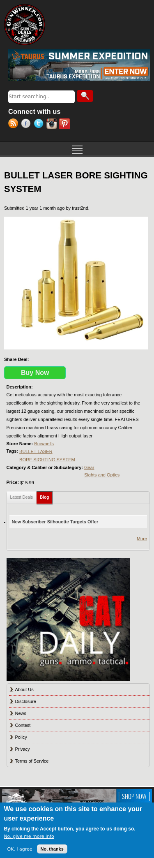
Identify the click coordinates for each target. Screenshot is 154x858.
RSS (14, 124)
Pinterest (65, 124)
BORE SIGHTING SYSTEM (47, 459)
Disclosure (25, 701)
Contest (23, 725)
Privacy (22, 749)
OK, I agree (19, 849)
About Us (24, 689)
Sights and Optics (102, 474)
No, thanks (52, 848)
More (142, 538)
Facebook (27, 124)
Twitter (40, 124)
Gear (89, 467)
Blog (46, 496)
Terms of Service (32, 761)
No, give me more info (29, 836)
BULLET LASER (36, 451)
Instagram (52, 124)
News (21, 713)
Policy (21, 737)
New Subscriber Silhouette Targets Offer (55, 521)
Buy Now (35, 372)
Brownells (44, 443)
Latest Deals (21, 497)
